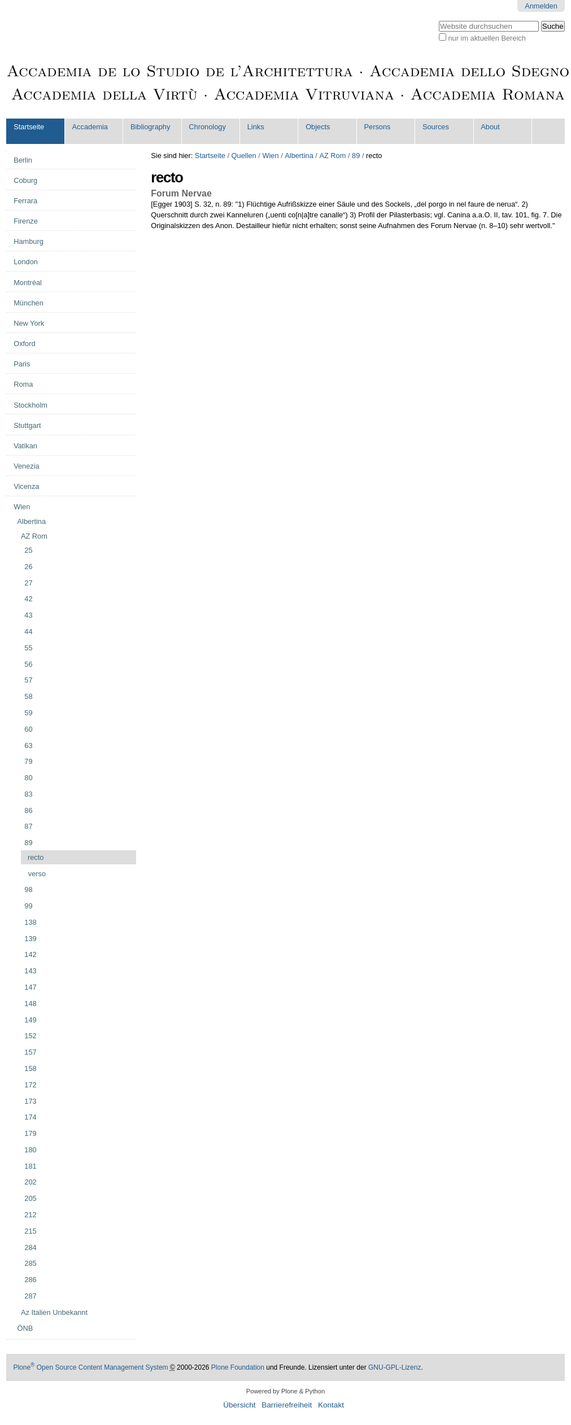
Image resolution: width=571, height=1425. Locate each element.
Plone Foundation (237, 1367)
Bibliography (150, 127)
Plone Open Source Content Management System (90, 1367)
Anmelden (541, 6)
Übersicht (239, 1405)
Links (255, 127)
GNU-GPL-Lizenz (394, 1367)
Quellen (244, 155)
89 (356, 155)
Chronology (207, 127)
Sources (435, 127)
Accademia (90, 127)
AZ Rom (332, 155)
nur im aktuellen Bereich (487, 38)
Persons (377, 127)
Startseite (29, 127)
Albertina (299, 155)
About (490, 127)
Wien (270, 155)
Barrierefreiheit (286, 1405)
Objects (318, 127)
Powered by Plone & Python (285, 1391)
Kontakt (331, 1405)
